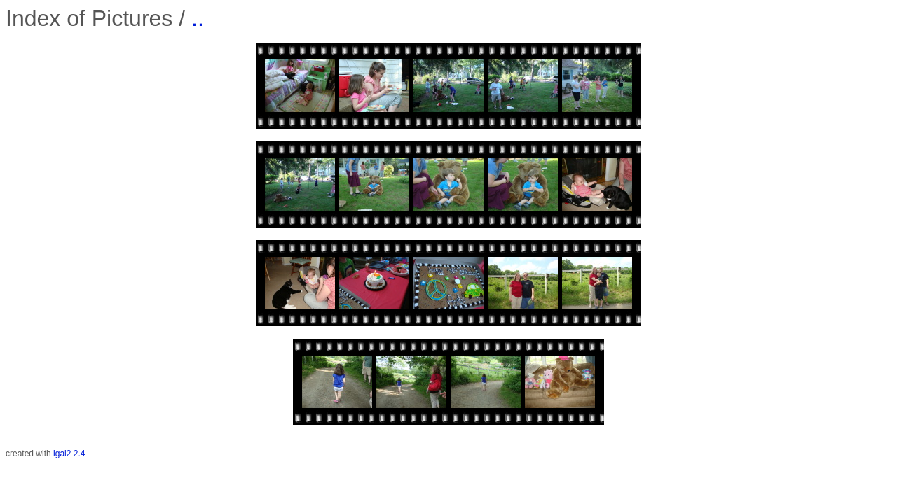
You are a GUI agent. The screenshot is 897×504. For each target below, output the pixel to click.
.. (197, 18)
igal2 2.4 (69, 453)
